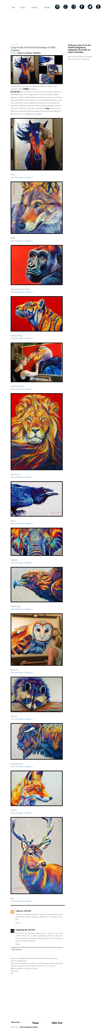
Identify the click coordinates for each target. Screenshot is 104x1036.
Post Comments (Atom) (29, 1027)
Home (35, 1023)
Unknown (19, 911)
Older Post (56, 1023)
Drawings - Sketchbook (33, 53)
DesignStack (20, 930)
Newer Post (15, 1022)
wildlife (26, 89)
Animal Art (21, 53)
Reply (18, 923)
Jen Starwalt (15, 91)
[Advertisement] (52, 26)
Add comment (16, 949)
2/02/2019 (27, 911)
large (47, 108)
